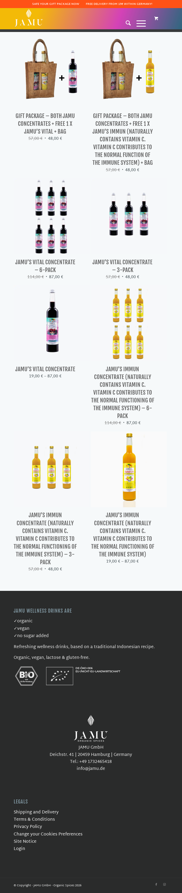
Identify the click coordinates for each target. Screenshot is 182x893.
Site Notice (25, 842)
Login (19, 849)
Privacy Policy (28, 827)
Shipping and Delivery (36, 812)
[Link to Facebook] (156, 885)
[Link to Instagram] (164, 885)
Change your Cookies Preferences (48, 834)
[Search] (125, 23)
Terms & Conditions (34, 820)
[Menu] (138, 23)
